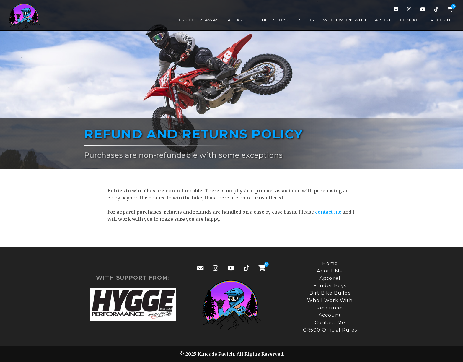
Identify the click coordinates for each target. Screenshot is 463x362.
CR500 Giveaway (199, 19)
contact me (328, 212)
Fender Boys (272, 19)
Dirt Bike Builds (329, 293)
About (383, 19)
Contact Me (330, 322)
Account (441, 19)
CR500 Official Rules (330, 330)
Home (330, 263)
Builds (305, 19)
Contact (410, 19)
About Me (330, 271)
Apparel (238, 19)
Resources (330, 308)
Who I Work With (344, 19)
